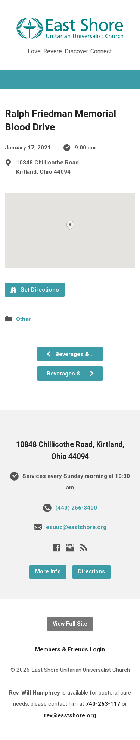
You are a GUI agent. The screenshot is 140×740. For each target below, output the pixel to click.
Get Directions (34, 289)
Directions (91, 572)
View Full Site (70, 624)
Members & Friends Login (70, 649)
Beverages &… (70, 354)
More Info (48, 572)
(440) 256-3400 (76, 507)
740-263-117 (102, 703)
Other (23, 319)
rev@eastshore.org (70, 715)
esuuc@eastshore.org (76, 527)
